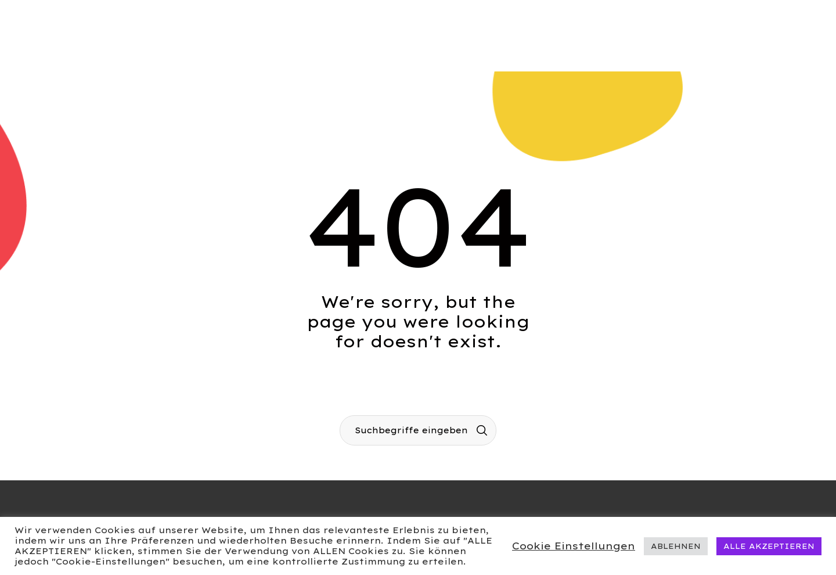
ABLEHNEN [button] (676, 546)
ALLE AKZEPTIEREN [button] (769, 546)
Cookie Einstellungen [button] (573, 546)
